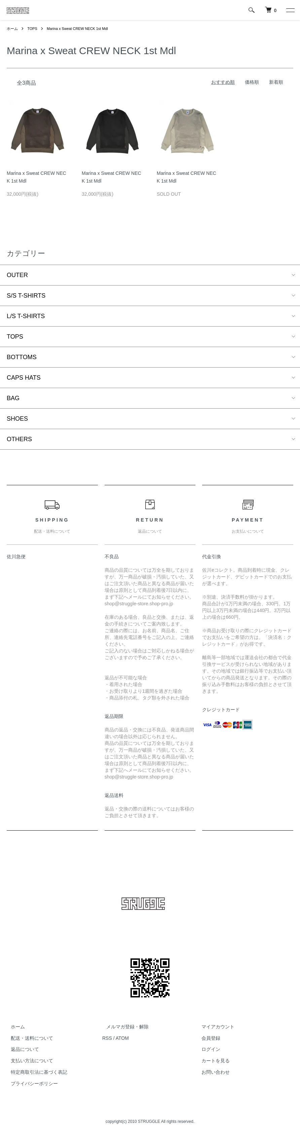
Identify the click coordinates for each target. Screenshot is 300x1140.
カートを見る (212, 1060)
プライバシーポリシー (30, 1083)
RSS (107, 1038)
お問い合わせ (212, 1072)
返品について (21, 1049)
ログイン (207, 1049)
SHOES (17, 418)
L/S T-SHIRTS (26, 316)
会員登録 (207, 1038)
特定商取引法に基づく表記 (35, 1072)
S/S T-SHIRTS (26, 295)
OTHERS (19, 439)
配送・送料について (28, 1038)
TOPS (33, 28)
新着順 (276, 82)
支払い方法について (28, 1060)
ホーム (13, 28)
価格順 (252, 82)
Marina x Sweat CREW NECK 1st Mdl (82, 28)
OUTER (17, 275)
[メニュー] (290, 10)
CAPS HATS (24, 377)
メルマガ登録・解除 (123, 1026)
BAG (13, 398)
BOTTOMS (22, 357)
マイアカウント (214, 1026)
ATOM (122, 1038)
